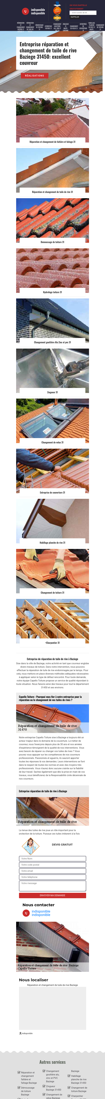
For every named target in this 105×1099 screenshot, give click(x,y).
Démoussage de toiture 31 (39, 27)
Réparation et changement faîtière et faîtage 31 (21, 27)
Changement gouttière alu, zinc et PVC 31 (57, 27)
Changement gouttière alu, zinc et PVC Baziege (52, 1076)
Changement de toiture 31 (100, 27)
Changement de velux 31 (74, 27)
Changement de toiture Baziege (79, 1089)
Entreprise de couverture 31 (83, 27)
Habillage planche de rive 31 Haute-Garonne (92, 27)
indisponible (38, 9)
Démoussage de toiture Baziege (28, 1091)
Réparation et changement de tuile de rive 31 (30, 27)
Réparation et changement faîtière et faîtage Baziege (29, 1077)
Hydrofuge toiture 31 (48, 27)
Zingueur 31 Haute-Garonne (66, 27)
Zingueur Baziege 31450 (53, 1088)
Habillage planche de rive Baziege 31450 (78, 1079)
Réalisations (34, 75)
